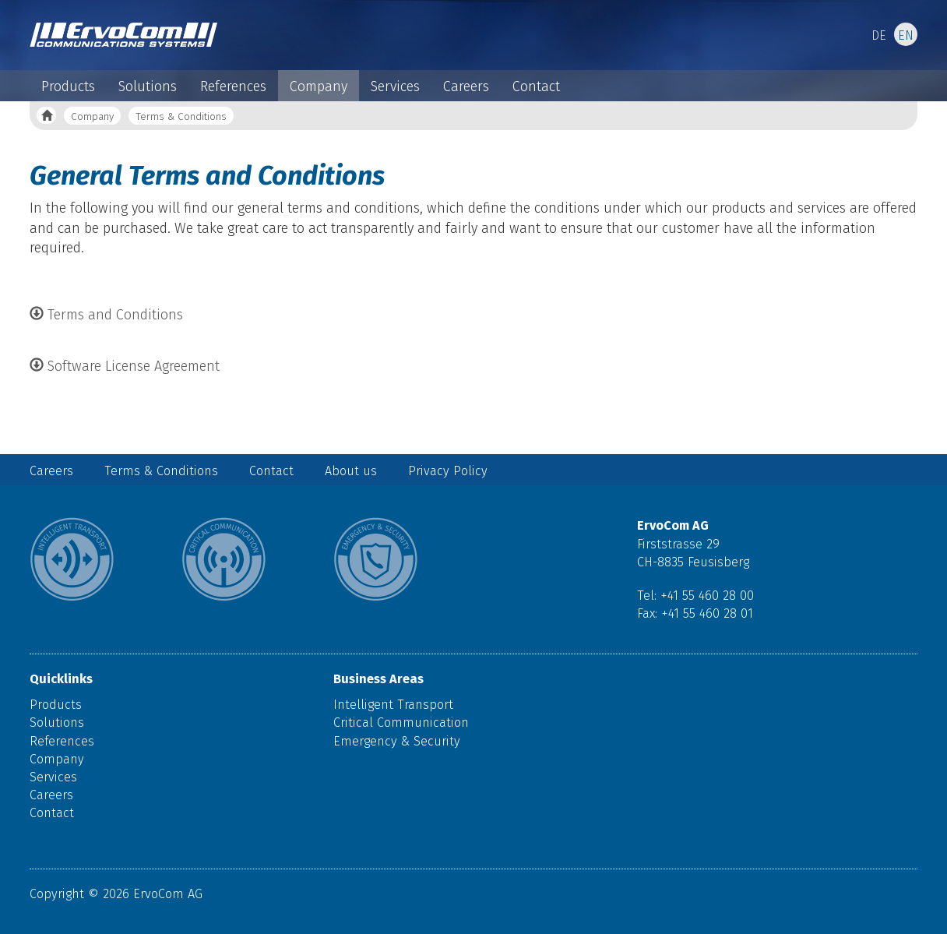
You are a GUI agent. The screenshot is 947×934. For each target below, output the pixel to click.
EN (906, 35)
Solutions (147, 86)
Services (395, 86)
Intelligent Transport (393, 704)
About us (351, 470)
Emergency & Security (396, 741)
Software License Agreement (125, 366)
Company (318, 86)
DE (878, 35)
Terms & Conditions (181, 116)
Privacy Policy (448, 470)
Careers (466, 86)
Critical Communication (401, 722)
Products (68, 86)
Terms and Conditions (106, 314)
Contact (536, 86)
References (233, 86)
